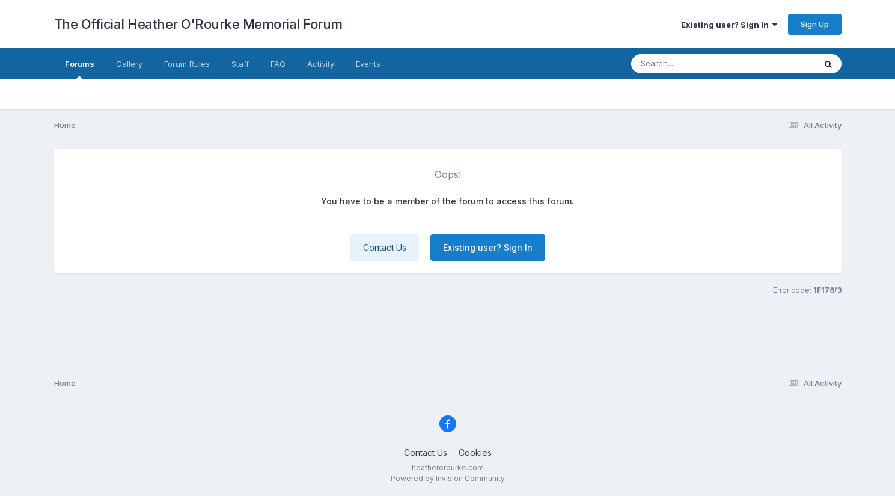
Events (368, 64)
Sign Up (815, 24)
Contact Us (384, 247)
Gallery (129, 64)
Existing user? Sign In (729, 24)
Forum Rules (187, 64)
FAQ (278, 64)
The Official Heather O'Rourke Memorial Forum (198, 24)
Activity (320, 64)
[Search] (690, 63)
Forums (79, 69)
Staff (240, 64)
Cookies (475, 452)
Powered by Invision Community (448, 478)
